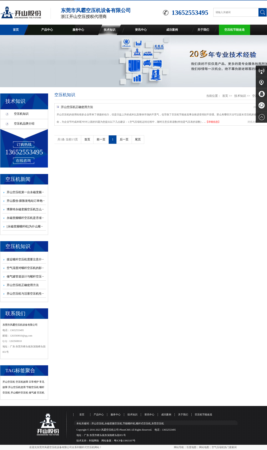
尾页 (138, 139)
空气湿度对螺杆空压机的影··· (25, 268)
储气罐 (32, 392)
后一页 (124, 139)
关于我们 (203, 29)
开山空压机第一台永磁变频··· (25, 192)
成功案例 (172, 29)
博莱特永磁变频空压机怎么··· (25, 209)
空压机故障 (22, 381)
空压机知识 (21, 113)
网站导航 (179, 447)
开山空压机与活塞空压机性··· (25, 293)
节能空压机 (32, 387)
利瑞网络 (94, 440)
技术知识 (109, 29)
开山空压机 (8, 381)
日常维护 (34, 381)
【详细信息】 (213, 121)
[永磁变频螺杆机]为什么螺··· (25, 226)
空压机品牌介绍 (24, 123)
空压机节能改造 (234, 29)
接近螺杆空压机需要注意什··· (25, 259)
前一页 (101, 139)
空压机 (40, 392)
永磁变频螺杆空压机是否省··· (25, 217)
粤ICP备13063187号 (124, 440)
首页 (16, 29)
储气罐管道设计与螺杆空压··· (25, 276)
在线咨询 (23, 161)
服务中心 (78, 29)
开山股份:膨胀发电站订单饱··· (26, 200)
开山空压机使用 (17, 387)
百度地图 (191, 447)
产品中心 (47, 29)
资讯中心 (141, 29)
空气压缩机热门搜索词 (224, 447)
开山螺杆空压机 (19, 392)
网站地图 (204, 447)
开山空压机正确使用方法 (23, 285)
